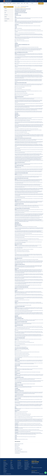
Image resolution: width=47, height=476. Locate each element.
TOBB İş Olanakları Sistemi (26, 463)
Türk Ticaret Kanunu (17, 453)
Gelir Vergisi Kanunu (17, 447)
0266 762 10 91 (35, 461)
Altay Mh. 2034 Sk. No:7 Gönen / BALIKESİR (36, 467)
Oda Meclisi (4, 469)
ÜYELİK (24, 3)
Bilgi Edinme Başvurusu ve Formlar (19, 443)
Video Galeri (8, 14)
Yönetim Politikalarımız (5, 463)
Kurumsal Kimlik (4, 471)
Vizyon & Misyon (4, 462)
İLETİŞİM (27, 3)
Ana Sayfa (15, 6)
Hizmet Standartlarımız (5, 464)
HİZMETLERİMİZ (14, 3)
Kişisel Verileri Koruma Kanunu (18, 449)
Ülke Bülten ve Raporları (26, 465)
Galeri (8, 12)
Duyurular (8, 10)
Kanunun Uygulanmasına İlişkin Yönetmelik (24, 6)
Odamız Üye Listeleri (26, 462)
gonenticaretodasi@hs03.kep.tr (35, 472)
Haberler (8, 8)
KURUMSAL (4, 3)
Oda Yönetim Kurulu (5, 468)
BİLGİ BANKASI (18, 3)
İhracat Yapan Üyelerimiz (26, 464)
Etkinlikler (8, 16)
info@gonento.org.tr (34, 463)
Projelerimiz (18, 468)
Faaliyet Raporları (12, 468)
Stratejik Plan (4, 465)
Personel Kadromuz (5, 470)
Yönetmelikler (18, 6)
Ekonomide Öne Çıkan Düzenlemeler (26, 469)
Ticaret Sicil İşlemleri (8, 18)
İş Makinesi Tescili (19, 465)
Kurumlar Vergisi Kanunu (18, 450)
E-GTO (7, 3)
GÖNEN (22, 3)
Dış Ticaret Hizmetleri (19, 464)
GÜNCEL (10, 3)
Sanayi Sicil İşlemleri (19, 463)
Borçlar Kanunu (17, 446)
